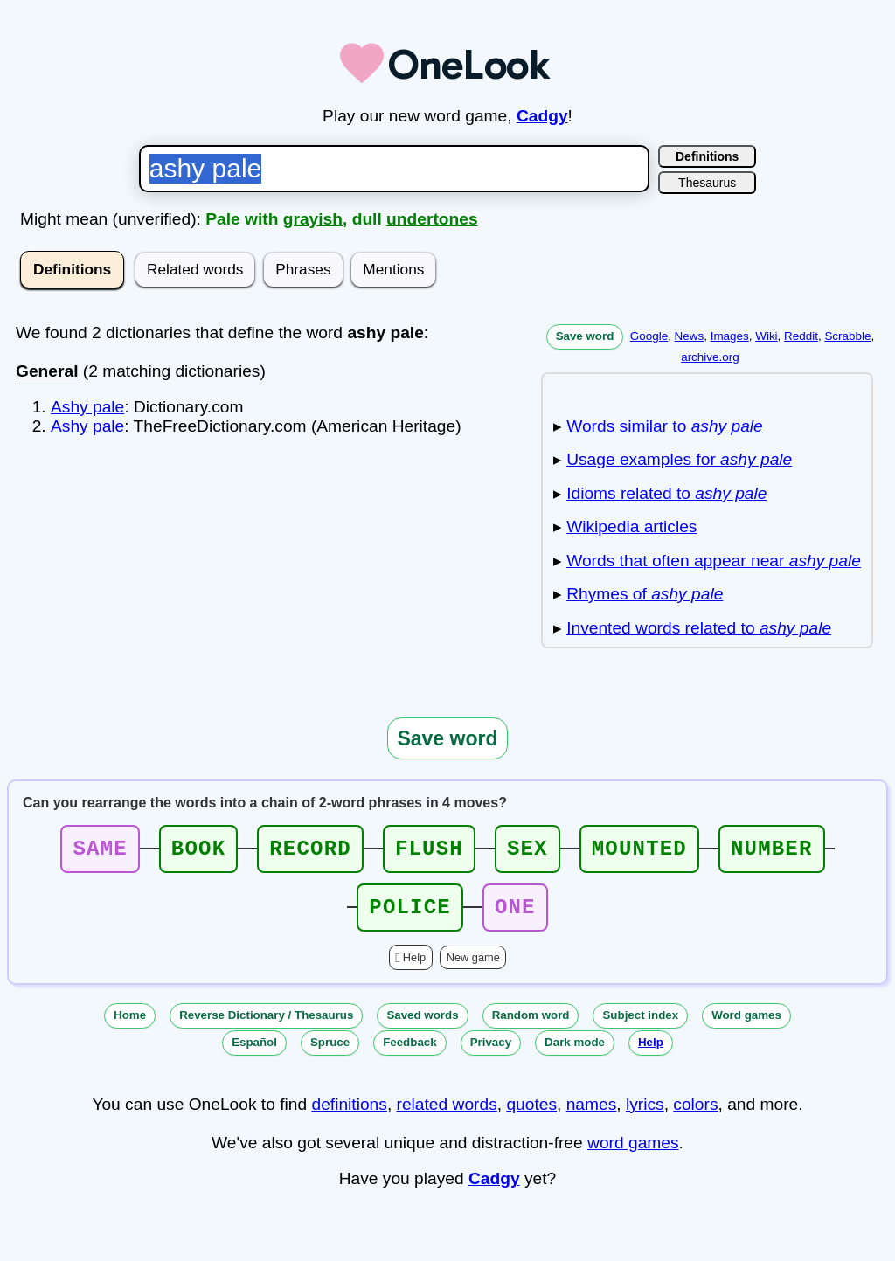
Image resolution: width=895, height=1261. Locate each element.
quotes (531, 1114)
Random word (531, 1025)
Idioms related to (666, 493)
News (689, 336)
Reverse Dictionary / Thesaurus (266, 1025)
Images (730, 336)
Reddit (801, 336)
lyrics (645, 1114)
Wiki (766, 336)
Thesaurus (707, 183)
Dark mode (575, 1052)
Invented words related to (698, 628)
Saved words (422, 1025)
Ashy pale (87, 407)
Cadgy (542, 116)
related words (447, 1114)
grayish (313, 219)
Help (414, 967)
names (591, 1114)
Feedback (410, 1052)
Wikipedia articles (631, 526)
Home (130, 1025)
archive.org (710, 357)
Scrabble (847, 336)
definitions (348, 1114)
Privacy (490, 1052)
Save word (585, 336)
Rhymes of (644, 594)
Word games (746, 1025)
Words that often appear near (713, 560)
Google (649, 336)
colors (695, 1114)
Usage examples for (679, 459)
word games (633, 1153)
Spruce (330, 1052)
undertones (431, 219)
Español (254, 1052)
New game (473, 967)
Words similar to (664, 426)
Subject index (640, 1025)
